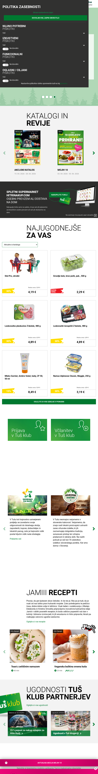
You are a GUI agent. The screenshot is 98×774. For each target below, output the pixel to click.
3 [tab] (50, 96)
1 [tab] (43, 96)
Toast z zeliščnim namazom (25, 666)
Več (4, 33)
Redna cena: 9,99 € (34, 387)
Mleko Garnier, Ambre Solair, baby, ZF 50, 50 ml (24, 377)
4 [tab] (54, 96)
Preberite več (15, 539)
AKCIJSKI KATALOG (24, 169)
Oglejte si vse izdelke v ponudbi (49, 402)
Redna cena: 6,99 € (34, 337)
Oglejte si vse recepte (35, 621)
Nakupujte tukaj (59, 194)
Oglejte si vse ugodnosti (37, 705)
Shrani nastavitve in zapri (43, 12)
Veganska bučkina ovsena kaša (70, 666)
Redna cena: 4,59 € (83, 387)
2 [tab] (46, 96)
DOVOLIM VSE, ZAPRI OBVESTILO (45, 18)
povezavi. (64, 83)
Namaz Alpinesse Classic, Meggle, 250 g (71, 376)
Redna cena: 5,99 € (34, 287)
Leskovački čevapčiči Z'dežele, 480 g (70, 326)
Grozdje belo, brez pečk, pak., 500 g (69, 276)
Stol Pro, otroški (12, 276)
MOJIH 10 (63, 169)
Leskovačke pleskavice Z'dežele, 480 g (23, 326)
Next (93, 151)
